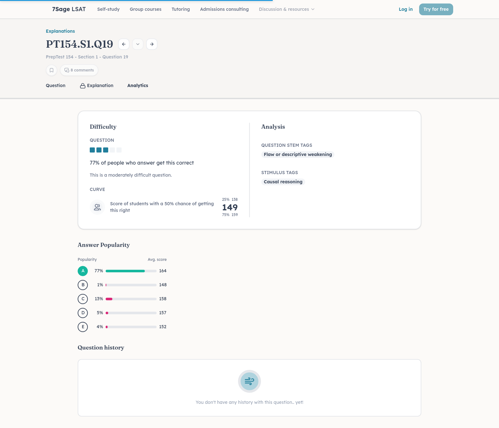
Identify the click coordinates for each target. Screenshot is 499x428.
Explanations (60, 31)
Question (56, 85)
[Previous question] (124, 44)
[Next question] (152, 44)
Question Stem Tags (286, 145)
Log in (406, 9)
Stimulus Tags (279, 172)
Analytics (137, 85)
